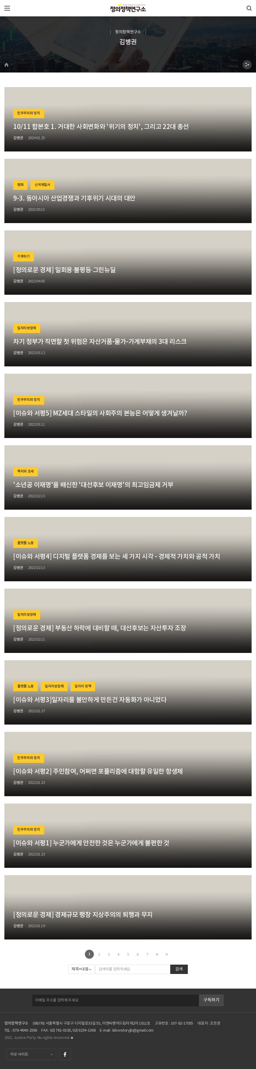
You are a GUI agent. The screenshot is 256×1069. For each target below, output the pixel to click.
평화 (20, 185)
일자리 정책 (83, 686)
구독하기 (211, 1000)
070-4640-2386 (25, 1030)
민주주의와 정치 (28, 113)
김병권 (18, 138)
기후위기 (23, 257)
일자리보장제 (26, 328)
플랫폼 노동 (25, 543)
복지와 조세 (25, 472)
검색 (179, 969)
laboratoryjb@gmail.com (133, 1030)
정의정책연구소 (16, 1023)
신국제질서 (42, 185)
